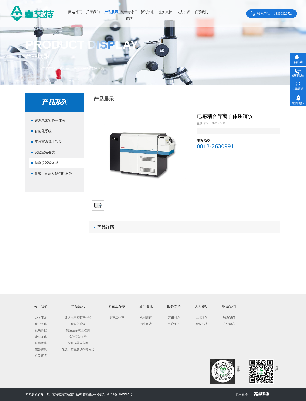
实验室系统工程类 (48, 141)
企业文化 (41, 324)
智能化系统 (43, 131)
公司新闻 (146, 317)
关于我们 (93, 12)
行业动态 (146, 324)
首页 (63, 68)
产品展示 (111, 12)
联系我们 (201, 12)
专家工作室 (116, 317)
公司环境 (41, 355)
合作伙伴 (41, 343)
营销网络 (174, 317)
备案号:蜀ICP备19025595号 (114, 394)
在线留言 (229, 324)
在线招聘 (201, 324)
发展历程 (41, 330)
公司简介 (41, 317)
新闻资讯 (147, 12)
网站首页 (75, 12)
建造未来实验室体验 (50, 120)
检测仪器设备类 (46, 163)
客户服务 (174, 324)
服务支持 (165, 12)
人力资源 (183, 12)
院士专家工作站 (129, 15)
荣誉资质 (41, 349)
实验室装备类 (45, 152)
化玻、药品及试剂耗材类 (53, 173)
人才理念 (201, 317)
